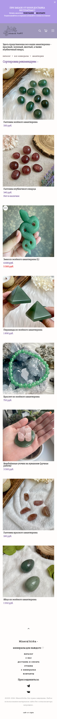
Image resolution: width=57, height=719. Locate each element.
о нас (28, 658)
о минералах (28, 670)
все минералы (21, 56)
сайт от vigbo (28, 712)
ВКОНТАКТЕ (40, 13)
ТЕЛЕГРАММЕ (28, 13)
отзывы (28, 666)
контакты (28, 674)
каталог (7, 56)
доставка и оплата (29, 662)
